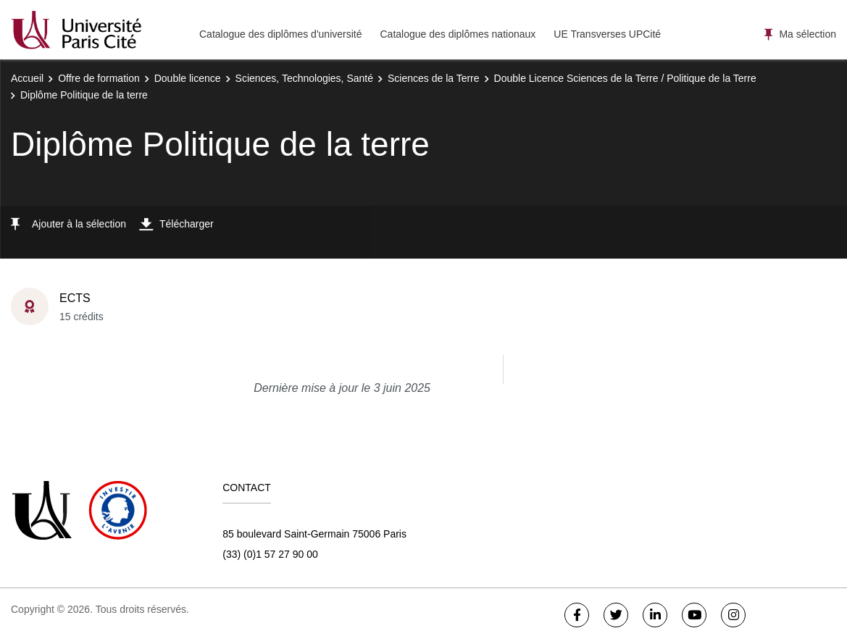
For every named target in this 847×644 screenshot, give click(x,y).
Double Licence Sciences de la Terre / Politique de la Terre (625, 78)
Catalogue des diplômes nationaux (457, 34)
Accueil (27, 78)
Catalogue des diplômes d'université (280, 34)
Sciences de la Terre (434, 78)
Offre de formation (99, 78)
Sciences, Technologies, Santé (304, 78)
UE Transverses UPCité (607, 34)
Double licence (187, 78)
